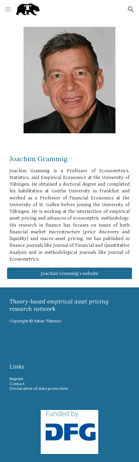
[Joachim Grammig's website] (69, 273)
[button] (8, 9)
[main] (69, 208)
